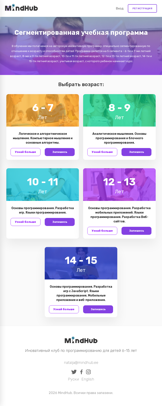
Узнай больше (25, 152)
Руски (73, 379)
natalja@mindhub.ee (81, 362)
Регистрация (142, 8)
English (87, 379)
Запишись (59, 152)
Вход (120, 8)
